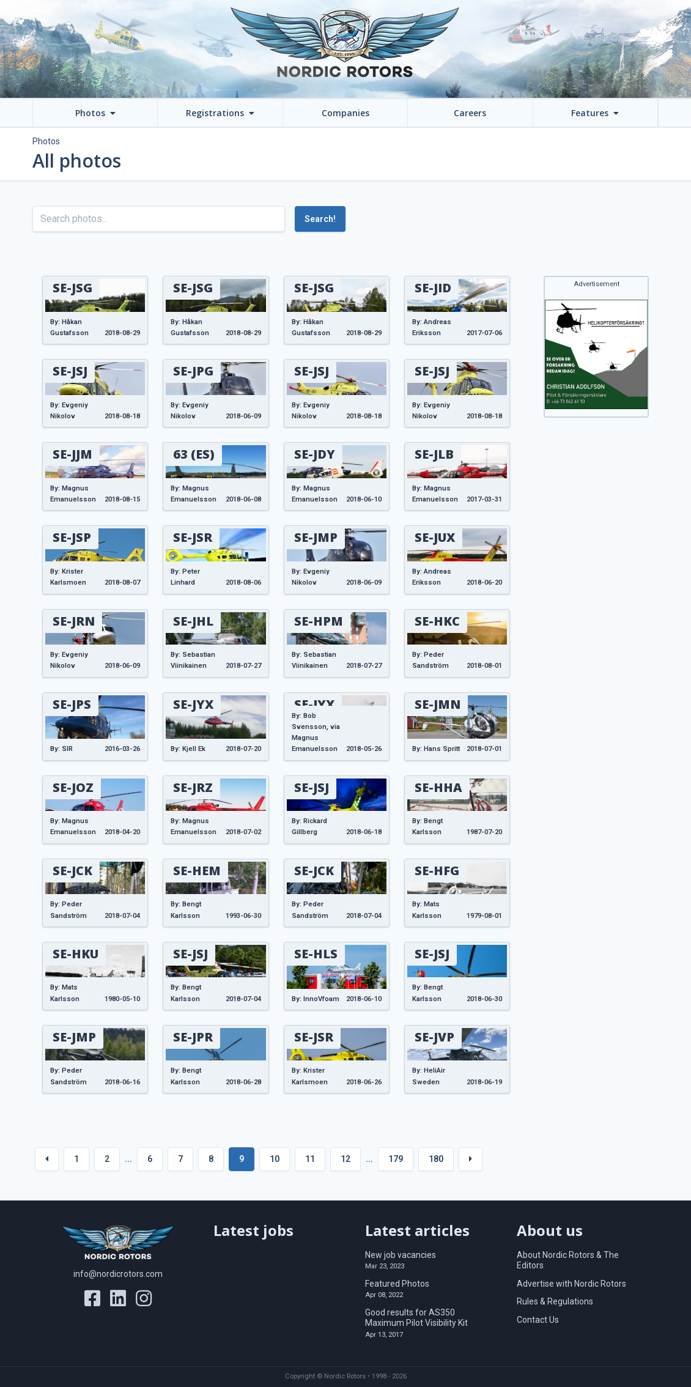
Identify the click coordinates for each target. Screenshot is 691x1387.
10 (274, 1159)
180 (436, 1159)
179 (395, 1159)
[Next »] (470, 1159)
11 (310, 1159)
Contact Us (538, 1320)
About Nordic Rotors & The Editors (568, 1260)
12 (345, 1159)
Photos (46, 141)
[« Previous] (47, 1159)
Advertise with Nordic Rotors (571, 1284)
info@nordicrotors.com (118, 1274)
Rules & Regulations (555, 1301)
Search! (320, 219)
